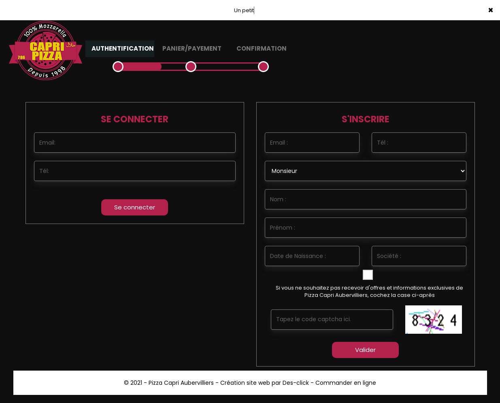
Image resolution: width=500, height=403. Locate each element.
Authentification (122, 48)
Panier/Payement (191, 48)
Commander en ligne (345, 383)
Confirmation (261, 48)
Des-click (296, 383)
